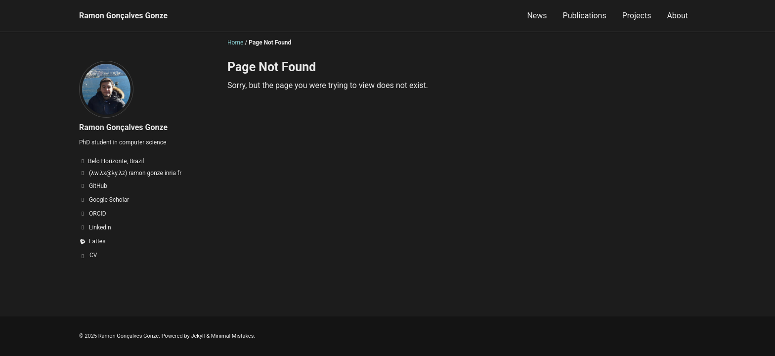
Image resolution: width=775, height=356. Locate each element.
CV (93, 255)
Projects (636, 15)
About (677, 15)
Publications (584, 15)
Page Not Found (271, 67)
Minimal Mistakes (232, 336)
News (537, 15)
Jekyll (198, 336)
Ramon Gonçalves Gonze (123, 15)
